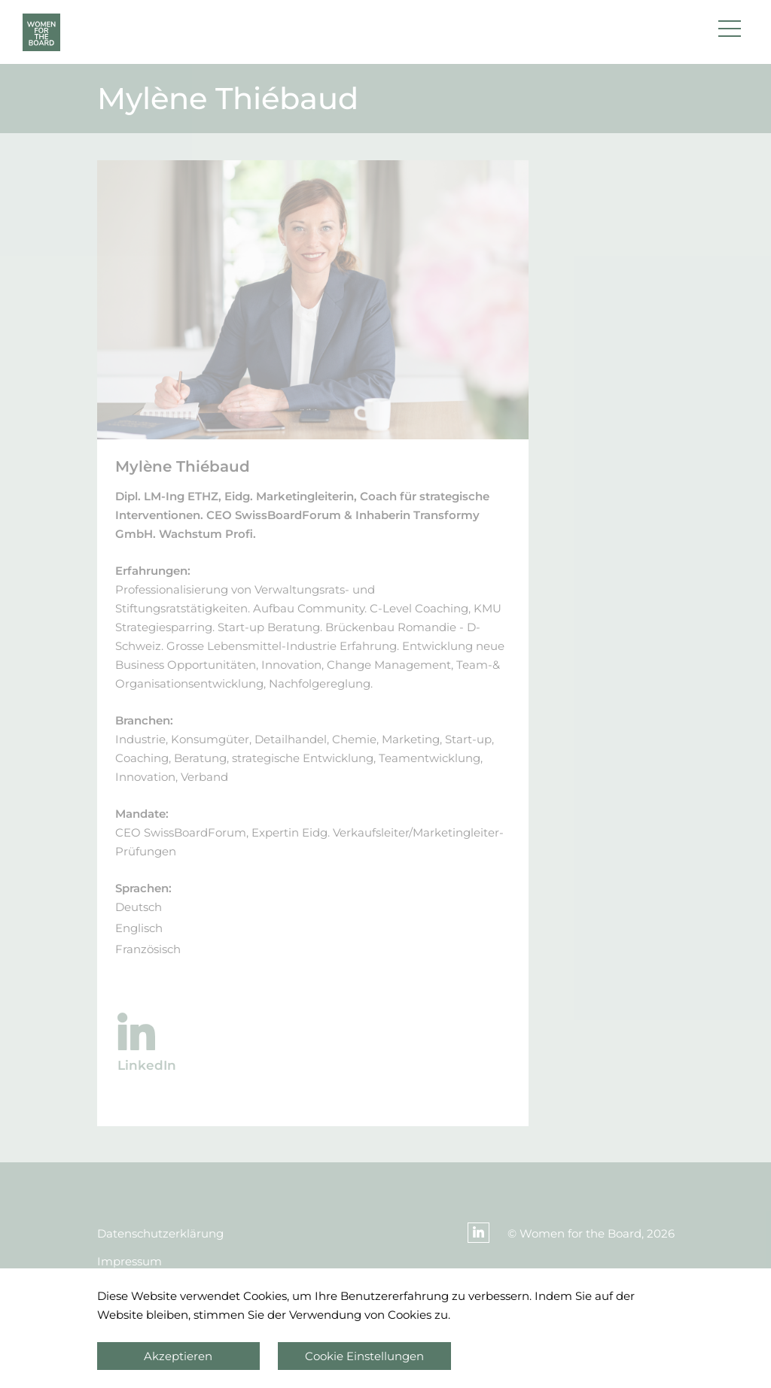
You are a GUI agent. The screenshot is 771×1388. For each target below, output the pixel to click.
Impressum (129, 1261)
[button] (729, 32)
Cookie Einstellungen (364, 1356)
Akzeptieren (178, 1356)
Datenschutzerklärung (160, 1233)
